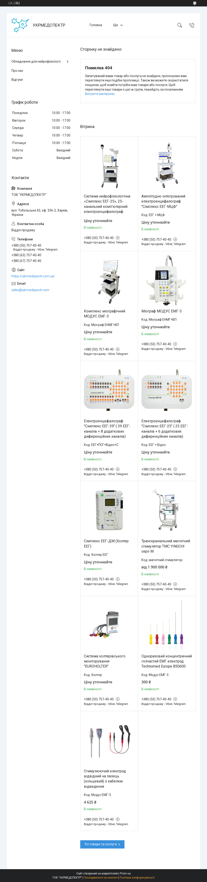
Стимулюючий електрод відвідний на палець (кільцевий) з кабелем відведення (105, 779)
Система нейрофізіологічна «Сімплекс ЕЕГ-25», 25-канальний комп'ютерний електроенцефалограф (107, 204)
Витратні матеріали (99, 94)
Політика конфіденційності (137, 877)
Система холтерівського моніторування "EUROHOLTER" (104, 661)
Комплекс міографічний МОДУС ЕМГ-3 (104, 313)
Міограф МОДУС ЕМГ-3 (161, 311)
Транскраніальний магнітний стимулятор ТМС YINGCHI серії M (165, 546)
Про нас (17, 70)
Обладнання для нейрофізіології (36, 61)
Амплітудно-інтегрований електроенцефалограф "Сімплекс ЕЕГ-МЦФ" (163, 201)
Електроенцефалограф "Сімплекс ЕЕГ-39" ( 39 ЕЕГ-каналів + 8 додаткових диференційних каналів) (107, 429)
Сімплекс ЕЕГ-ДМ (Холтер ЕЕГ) (106, 543)
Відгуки (17, 79)
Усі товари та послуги (100, 844)
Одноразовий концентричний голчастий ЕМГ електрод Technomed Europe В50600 (166, 661)
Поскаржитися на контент (101, 877)
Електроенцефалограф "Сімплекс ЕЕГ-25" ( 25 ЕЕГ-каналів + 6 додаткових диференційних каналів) (164, 429)
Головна (96, 25)
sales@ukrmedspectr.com (30, 290)
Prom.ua (125, 873)
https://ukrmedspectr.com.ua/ (33, 276)
